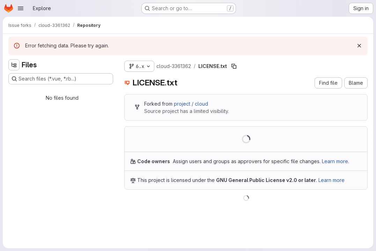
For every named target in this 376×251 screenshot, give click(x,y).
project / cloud (191, 104)
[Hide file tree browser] (14, 64)
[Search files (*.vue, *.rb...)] (60, 78)
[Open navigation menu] (20, 8)
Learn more (331, 180)
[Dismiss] (359, 45)
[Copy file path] (233, 66)
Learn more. (335, 161)
